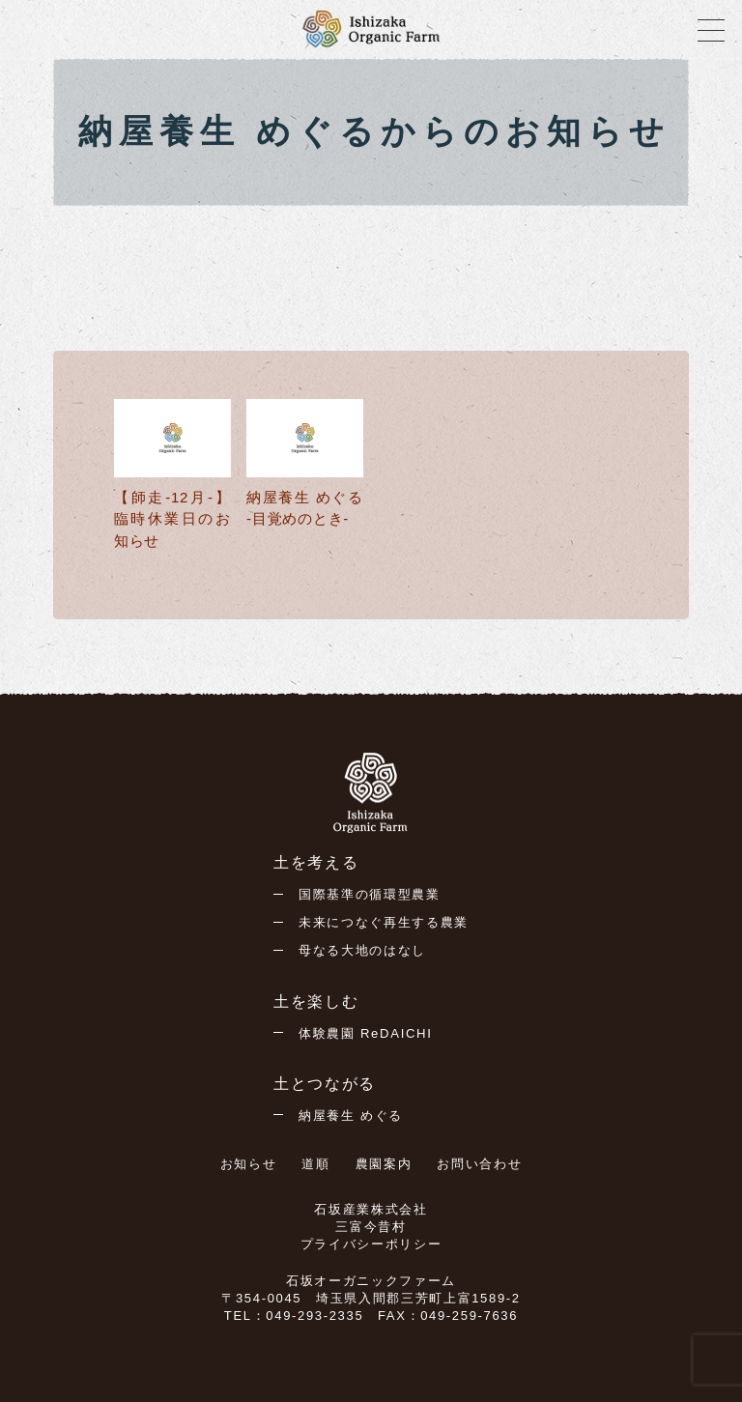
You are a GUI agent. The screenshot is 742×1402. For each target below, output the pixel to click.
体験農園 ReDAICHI (366, 1033)
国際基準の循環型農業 (370, 894)
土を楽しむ (315, 1001)
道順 (315, 1164)
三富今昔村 (370, 1226)
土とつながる (324, 1083)
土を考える (315, 862)
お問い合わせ (479, 1164)
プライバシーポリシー (371, 1244)
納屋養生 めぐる (351, 1115)
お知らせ (248, 1164)
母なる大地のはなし (362, 950)
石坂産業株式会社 (370, 1209)
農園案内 (384, 1164)
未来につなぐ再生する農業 (384, 922)
